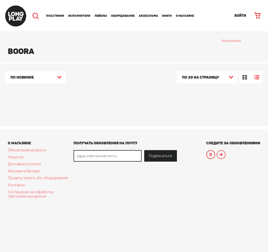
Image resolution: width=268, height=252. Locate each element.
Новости (15, 157)
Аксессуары (148, 16)
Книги (167, 16)
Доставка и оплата (24, 164)
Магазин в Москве (24, 171)
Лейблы (100, 16)
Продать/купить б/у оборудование (38, 178)
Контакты (16, 185)
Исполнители (79, 16)
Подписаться (160, 156)
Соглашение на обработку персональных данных (30, 194)
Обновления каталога (27, 150)
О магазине (185, 16)
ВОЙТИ (240, 16)
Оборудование (123, 16)
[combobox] (35, 78)
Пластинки (55, 16)
